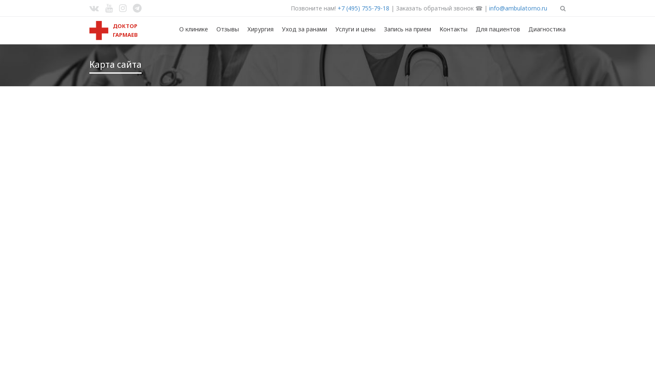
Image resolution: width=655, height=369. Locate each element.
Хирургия (260, 29)
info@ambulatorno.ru (518, 8)
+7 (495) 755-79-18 (363, 8)
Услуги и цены (355, 29)
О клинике (193, 29)
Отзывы (227, 29)
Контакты (453, 29)
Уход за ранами (304, 29)
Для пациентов (498, 29)
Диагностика (547, 29)
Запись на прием (407, 29)
